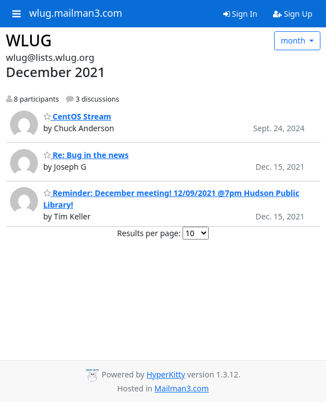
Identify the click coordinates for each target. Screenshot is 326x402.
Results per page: (149, 233)
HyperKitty (165, 374)
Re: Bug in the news (86, 155)
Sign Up (293, 13)
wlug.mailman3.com (75, 13)
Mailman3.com (182, 388)
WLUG (29, 40)
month (294, 40)
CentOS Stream (78, 116)
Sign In (240, 13)
